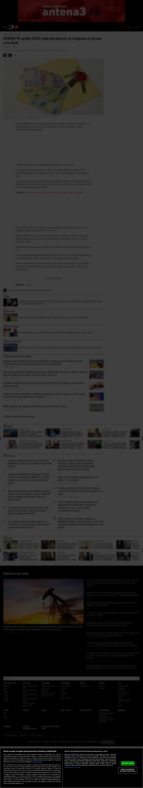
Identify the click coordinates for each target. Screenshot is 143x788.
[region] (71, 768)
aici (17, 776)
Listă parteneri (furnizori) (72, 767)
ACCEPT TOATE (127, 763)
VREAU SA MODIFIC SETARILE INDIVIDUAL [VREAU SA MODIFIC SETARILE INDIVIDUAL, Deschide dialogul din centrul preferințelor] (127, 770)
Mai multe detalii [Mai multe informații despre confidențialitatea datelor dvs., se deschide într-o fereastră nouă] (37, 762)
